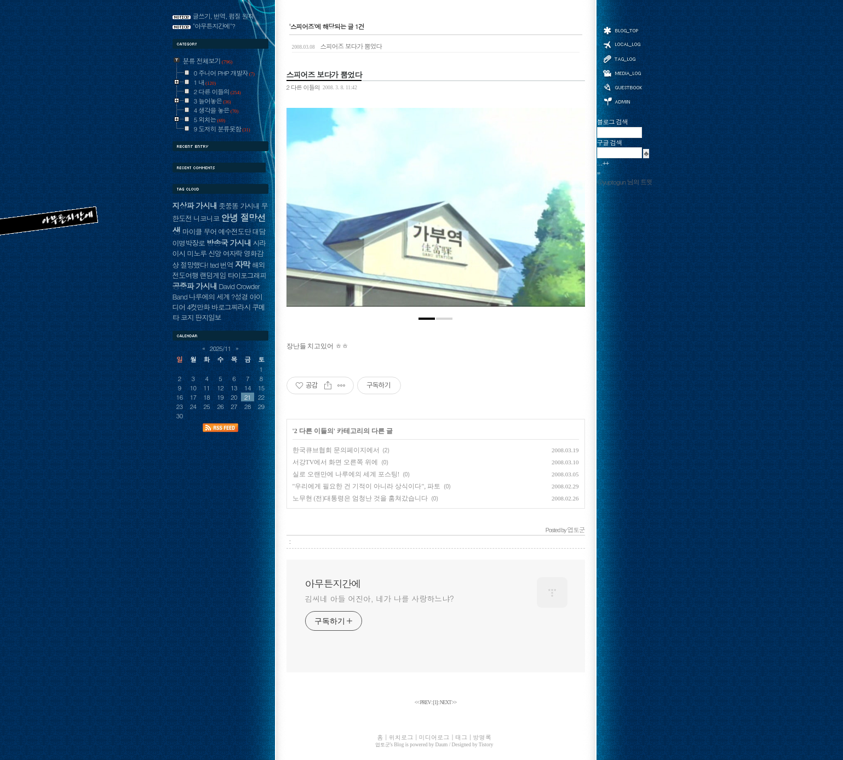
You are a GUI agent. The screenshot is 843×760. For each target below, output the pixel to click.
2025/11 (220, 348)
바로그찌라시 (230, 307)
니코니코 (206, 218)
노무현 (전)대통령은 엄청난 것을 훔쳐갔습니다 (360, 498)
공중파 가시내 (195, 285)
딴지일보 (208, 317)
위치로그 (622, 44)
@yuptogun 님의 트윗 (624, 181)
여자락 (233, 253)
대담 (258, 231)
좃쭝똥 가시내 (239, 205)
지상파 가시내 (195, 205)
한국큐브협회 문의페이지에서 (336, 450)
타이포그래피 (246, 275)
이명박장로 (189, 243)
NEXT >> (448, 702)
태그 (622, 58)
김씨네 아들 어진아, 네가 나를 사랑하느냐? (379, 598)
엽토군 (382, 744)
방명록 (622, 86)
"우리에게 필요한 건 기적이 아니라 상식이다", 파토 (367, 486)
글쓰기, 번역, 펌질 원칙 (223, 15)
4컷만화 (198, 307)
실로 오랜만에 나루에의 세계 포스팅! (346, 474)
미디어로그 (622, 73)
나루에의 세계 (209, 296)
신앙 (214, 253)
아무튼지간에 (333, 583)
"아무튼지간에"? (214, 25)
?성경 (239, 296)
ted (214, 265)
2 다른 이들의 (303, 87)
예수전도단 (234, 231)
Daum (441, 744)
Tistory (486, 744)
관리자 (622, 100)
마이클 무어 (199, 231)
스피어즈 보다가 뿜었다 (337, 46)
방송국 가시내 (229, 242)
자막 (242, 264)
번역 (226, 265)
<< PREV (423, 702)
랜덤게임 (213, 275)
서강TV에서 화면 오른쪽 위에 (336, 462)
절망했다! (194, 265)
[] (435, 702)
